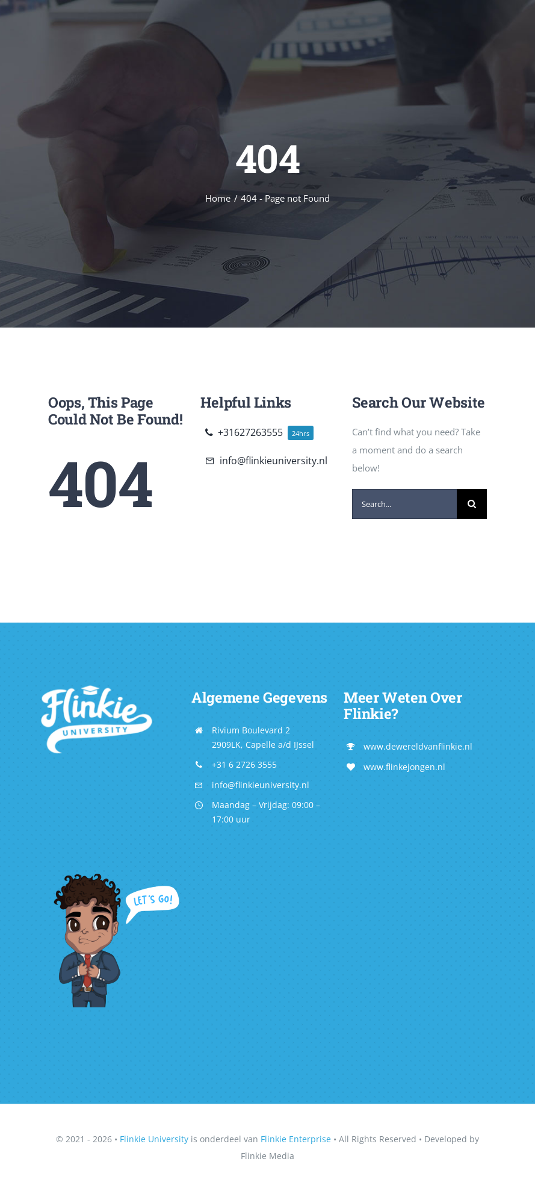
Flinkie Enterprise (296, 1139)
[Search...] (404, 504)
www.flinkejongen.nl (404, 767)
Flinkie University (154, 1139)
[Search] (472, 504)
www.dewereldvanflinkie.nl (417, 746)
